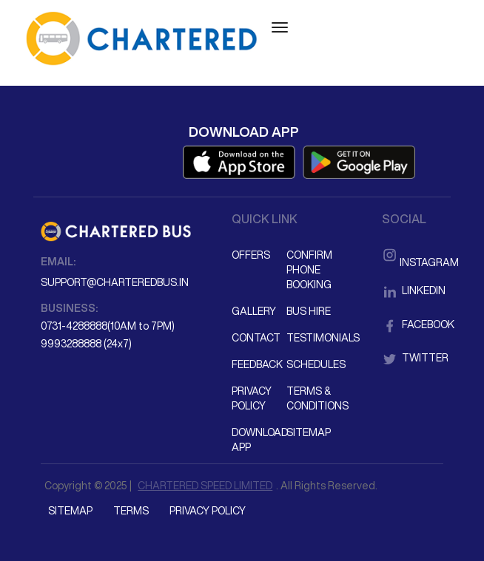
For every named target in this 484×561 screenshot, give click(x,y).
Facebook (412, 324)
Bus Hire (308, 311)
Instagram (412, 253)
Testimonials (312, 338)
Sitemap (308, 432)
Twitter (412, 358)
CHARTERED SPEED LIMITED (205, 485)
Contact (256, 338)
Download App (258, 439)
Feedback (257, 364)
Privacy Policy (252, 398)
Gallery (254, 311)
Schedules (312, 364)
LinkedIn (412, 290)
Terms (131, 511)
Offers (251, 255)
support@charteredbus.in (115, 282)
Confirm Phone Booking (309, 270)
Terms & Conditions (312, 398)
